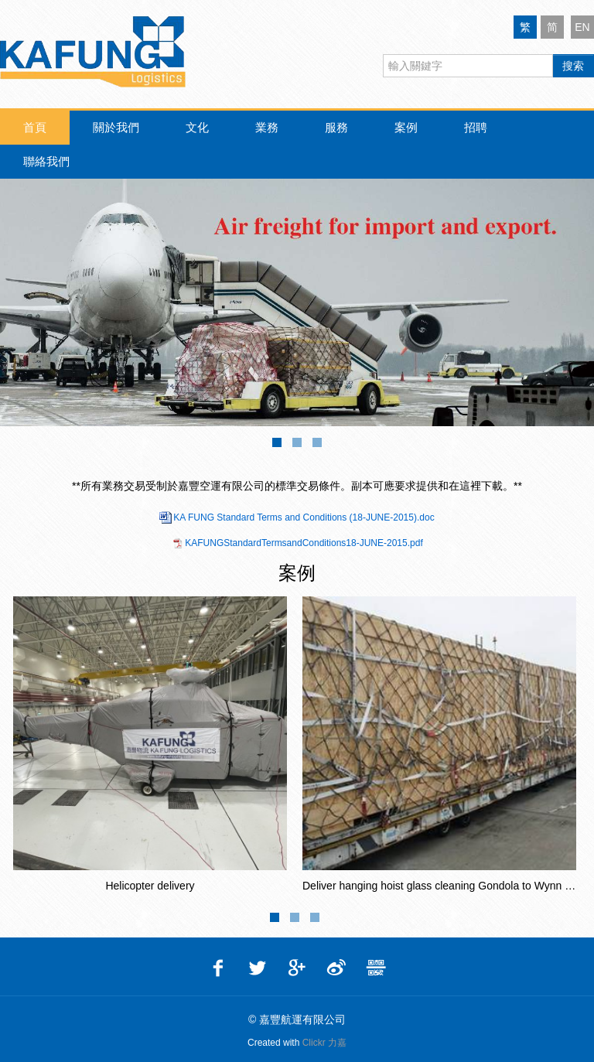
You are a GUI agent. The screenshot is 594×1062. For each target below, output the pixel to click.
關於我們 (116, 127)
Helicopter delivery (149, 885)
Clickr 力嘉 (324, 1042)
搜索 (573, 66)
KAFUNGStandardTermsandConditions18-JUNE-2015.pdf (303, 543)
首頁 (34, 127)
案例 (406, 127)
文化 (197, 127)
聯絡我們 (46, 161)
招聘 (475, 127)
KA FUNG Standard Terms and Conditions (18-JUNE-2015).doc (303, 517)
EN (582, 27)
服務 (336, 127)
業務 (266, 127)
